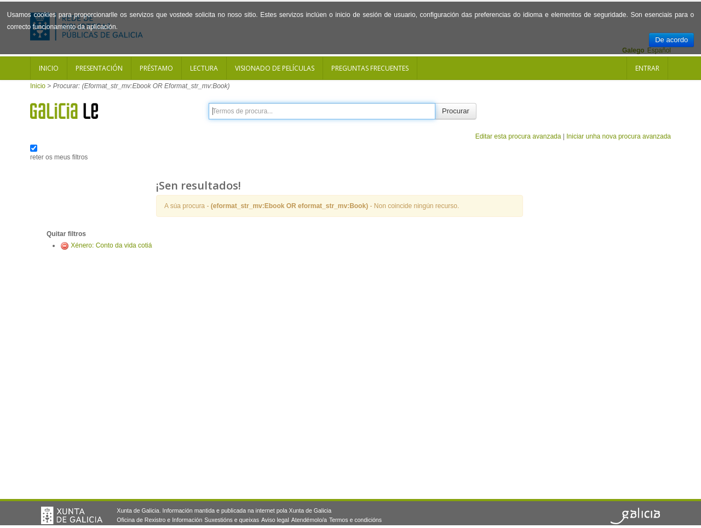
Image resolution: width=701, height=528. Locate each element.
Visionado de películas (274, 68)
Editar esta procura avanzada (518, 136)
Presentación (99, 68)
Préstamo (156, 68)
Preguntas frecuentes (370, 68)
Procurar (455, 111)
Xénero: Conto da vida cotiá (111, 245)
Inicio (49, 68)
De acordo (671, 40)
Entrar (647, 68)
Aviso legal (275, 519)
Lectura (204, 68)
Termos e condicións (355, 519)
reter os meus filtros (59, 157)
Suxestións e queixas (231, 519)
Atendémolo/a (309, 519)
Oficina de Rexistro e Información (159, 519)
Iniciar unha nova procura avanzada (618, 136)
